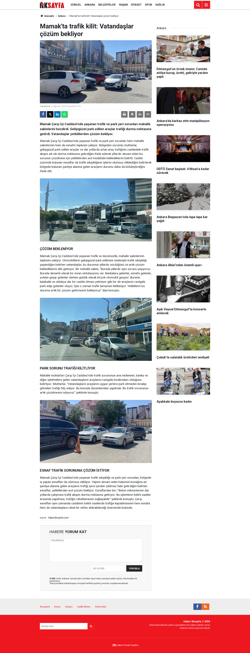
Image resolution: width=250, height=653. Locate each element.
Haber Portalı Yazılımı (127, 645)
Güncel (76, 4)
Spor (148, 4)
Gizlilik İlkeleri (83, 606)
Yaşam (123, 4)
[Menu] (206, 5)
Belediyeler (107, 4)
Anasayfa (47, 16)
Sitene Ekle (100, 606)
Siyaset (136, 4)
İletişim (69, 606)
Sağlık (160, 4)
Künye (57, 606)
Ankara (90, 4)
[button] (132, 114)
